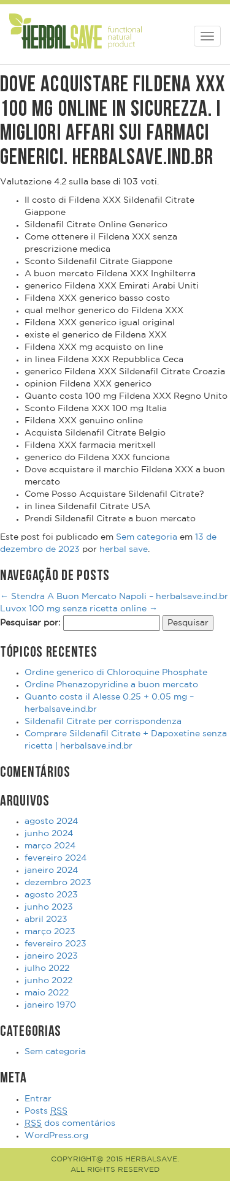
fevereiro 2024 (55, 858)
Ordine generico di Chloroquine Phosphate (116, 672)
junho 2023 (49, 907)
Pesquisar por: (30, 623)
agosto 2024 (51, 821)
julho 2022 (47, 968)
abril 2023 (46, 919)
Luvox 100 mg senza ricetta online (79, 609)
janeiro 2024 (51, 870)
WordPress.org (56, 1135)
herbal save (123, 549)
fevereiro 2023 (55, 944)
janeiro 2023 (51, 956)
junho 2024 (49, 833)
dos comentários (70, 1124)
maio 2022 (47, 993)
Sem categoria (146, 537)
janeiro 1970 (50, 1005)
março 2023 (50, 931)
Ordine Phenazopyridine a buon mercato (111, 685)
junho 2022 (48, 980)
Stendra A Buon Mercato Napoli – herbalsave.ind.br (114, 596)
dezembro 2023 (58, 882)
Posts (46, 1111)
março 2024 (50, 846)
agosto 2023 (51, 895)
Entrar (38, 1099)
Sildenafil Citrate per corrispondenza (103, 721)
